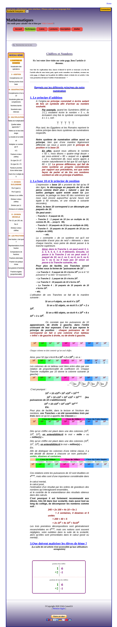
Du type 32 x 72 (16, 164)
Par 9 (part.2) (16, 192)
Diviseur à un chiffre (16, 195)
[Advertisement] (95, 44)
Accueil (18, 29)
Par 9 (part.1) (16, 188)
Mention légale (59, 608)
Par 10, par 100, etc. (16, 220)
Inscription (65, 29)
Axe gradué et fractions (16, 268)
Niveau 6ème (16, 55)
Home (109, 3)
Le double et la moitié (16, 137)
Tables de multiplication (16, 121)
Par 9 (16, 224)
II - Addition (16, 74)
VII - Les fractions (16, 236)
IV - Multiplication (16, 117)
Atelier (77, 29)
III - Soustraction (16, 89)
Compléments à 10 (16, 78)
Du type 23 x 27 (16, 160)
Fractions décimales (16, 258)
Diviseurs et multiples (16, 209)
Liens (41, 29)
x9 (16, 141)
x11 (16, 150)
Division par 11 (16, 205)
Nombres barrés (16, 106)
